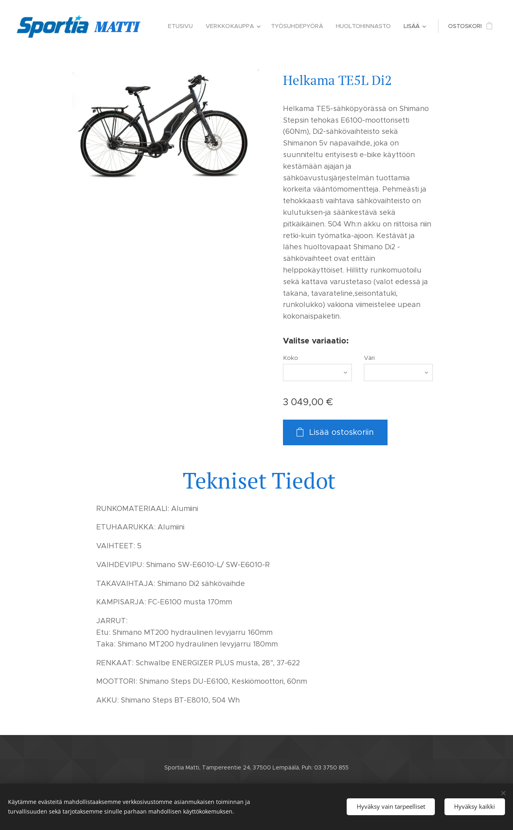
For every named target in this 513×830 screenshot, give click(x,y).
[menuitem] (186, 26)
